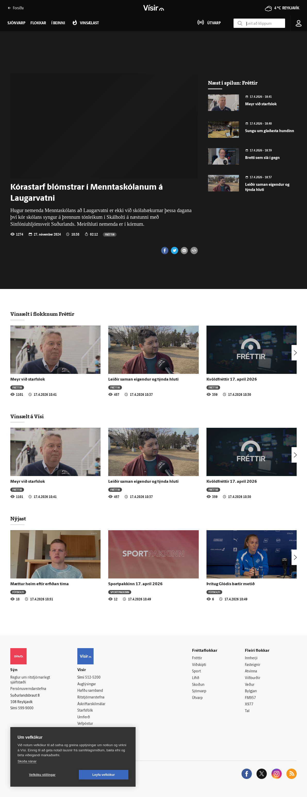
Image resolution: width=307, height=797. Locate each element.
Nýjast (18, 518)
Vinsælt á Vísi (27, 416)
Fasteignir (252, 665)
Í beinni (58, 23)
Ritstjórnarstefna (90, 697)
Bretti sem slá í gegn (262, 158)
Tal (247, 711)
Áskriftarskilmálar (91, 704)
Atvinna (251, 671)
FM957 (250, 698)
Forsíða (15, 8)
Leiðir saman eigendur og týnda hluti (143, 379)
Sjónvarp (199, 691)
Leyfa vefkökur (103, 775)
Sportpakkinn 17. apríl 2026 (135, 584)
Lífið (195, 678)
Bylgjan (251, 691)
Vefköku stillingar (42, 775)
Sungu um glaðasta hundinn (269, 131)
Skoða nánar (27, 761)
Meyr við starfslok (261, 104)
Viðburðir (252, 678)
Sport (196, 671)
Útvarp (197, 698)
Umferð (83, 717)
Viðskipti (199, 665)
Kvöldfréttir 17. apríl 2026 (231, 379)
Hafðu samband (90, 691)
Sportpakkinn (119, 592)
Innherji (251, 658)
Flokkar (38, 23)
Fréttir (109, 234)
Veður (249, 685)
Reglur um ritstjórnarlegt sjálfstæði (30, 680)
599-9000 (26, 708)
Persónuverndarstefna (28, 689)
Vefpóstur (85, 724)
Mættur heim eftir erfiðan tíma (39, 584)
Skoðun (198, 685)
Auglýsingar (86, 684)
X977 (249, 704)
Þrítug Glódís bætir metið (230, 584)
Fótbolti (18, 592)
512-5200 (93, 678)
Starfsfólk (85, 711)
